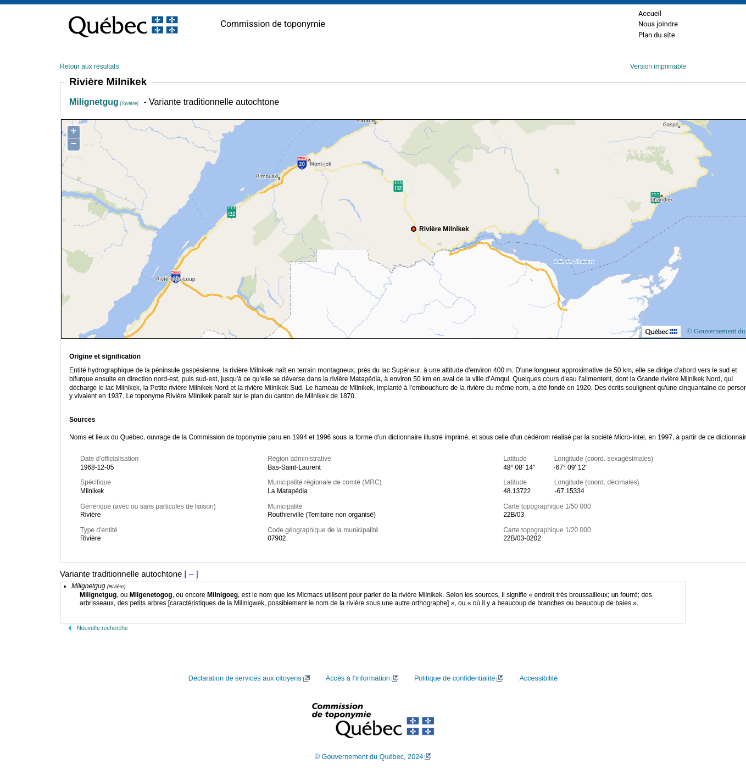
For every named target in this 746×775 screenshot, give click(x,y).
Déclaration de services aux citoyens (245, 678)
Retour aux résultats (89, 66)
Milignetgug (103, 102)
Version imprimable (658, 66)
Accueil (649, 13)
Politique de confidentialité (454, 678)
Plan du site (656, 35)
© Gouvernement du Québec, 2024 (369, 757)
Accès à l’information (358, 678)
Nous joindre (658, 24)
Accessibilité (538, 678)
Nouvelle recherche (102, 628)
